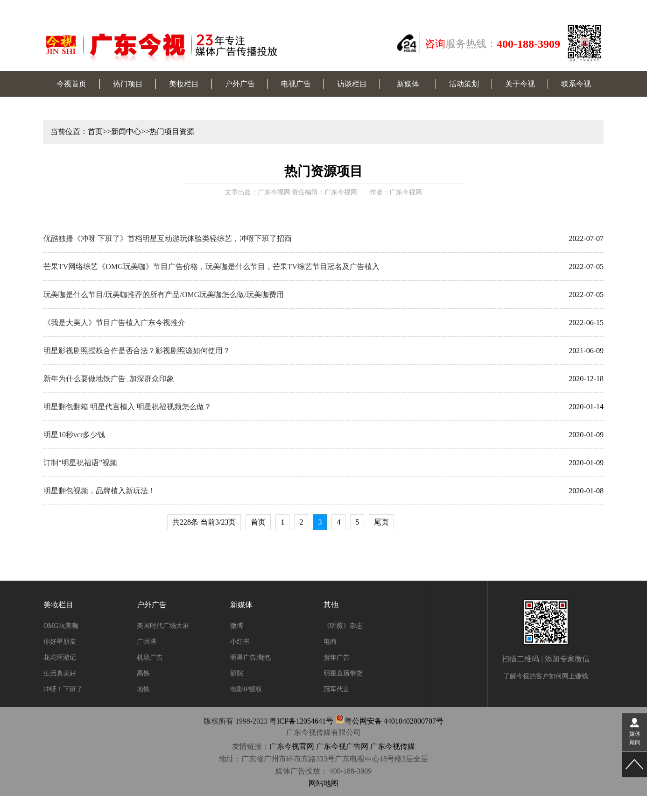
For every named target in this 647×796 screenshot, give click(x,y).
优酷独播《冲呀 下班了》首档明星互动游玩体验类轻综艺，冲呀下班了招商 (167, 238)
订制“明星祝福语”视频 (80, 463)
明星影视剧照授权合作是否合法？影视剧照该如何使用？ (136, 351)
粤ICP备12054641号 (301, 721)
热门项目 (128, 84)
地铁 (143, 689)
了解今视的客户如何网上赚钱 (545, 676)
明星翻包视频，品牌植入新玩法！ (99, 491)
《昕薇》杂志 (343, 625)
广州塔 (146, 641)
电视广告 (296, 84)
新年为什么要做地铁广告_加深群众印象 (108, 379)
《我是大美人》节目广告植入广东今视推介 (114, 323)
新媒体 (408, 84)
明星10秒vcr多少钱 (74, 435)
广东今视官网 (291, 746)
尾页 (381, 522)
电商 (330, 641)
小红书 (240, 641)
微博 (236, 625)
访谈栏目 (352, 84)
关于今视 (520, 84)
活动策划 (464, 84)
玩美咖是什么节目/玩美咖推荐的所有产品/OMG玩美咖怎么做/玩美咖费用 (163, 294)
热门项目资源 (171, 131)
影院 (236, 673)
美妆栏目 (184, 84)
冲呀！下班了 (63, 689)
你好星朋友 (59, 641)
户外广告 (240, 84)
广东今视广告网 (342, 746)
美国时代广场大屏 (163, 625)
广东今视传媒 (392, 746)
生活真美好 (59, 673)
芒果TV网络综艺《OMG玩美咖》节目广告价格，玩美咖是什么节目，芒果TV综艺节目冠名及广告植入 (211, 266)
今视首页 (71, 84)
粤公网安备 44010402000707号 (389, 721)
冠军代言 (337, 689)
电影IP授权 (246, 689)
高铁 (143, 673)
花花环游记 (59, 657)
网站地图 (323, 783)
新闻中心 (126, 131)
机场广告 (150, 657)
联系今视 (576, 84)
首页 (95, 131)
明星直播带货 (343, 673)
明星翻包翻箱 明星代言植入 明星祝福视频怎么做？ (127, 407)
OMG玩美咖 (60, 625)
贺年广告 (337, 657)
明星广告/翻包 (250, 657)
